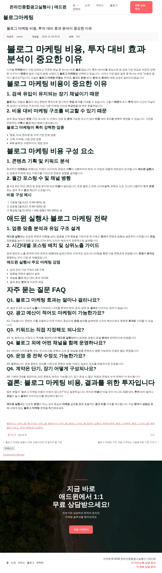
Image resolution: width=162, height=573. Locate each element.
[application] (76, 5)
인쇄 (152, 435)
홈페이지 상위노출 (61, 423)
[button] (140, 7)
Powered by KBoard (13, 454)
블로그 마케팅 (130, 423)
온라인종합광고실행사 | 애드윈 (37, 7)
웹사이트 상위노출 (39, 423)
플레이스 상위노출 (17, 423)
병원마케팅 (115, 423)
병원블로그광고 (19, 428)
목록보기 (9, 448)
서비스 (96, 5)
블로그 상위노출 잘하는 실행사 (90, 423)
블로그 (109, 5)
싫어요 (22, 435)
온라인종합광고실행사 (41, 428)
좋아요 (12, 435)
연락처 (76, 9)
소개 (85, 5)
